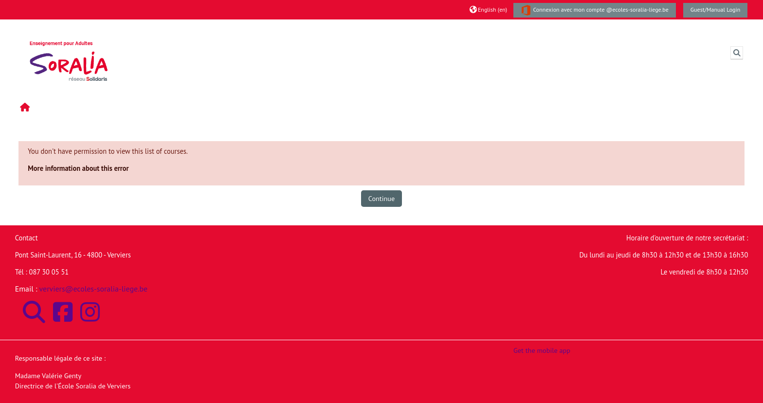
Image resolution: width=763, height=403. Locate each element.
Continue (381, 198)
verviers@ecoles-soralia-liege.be (93, 288)
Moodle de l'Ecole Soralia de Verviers (198, 29)
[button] (488, 9)
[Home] (68, 51)
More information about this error (78, 168)
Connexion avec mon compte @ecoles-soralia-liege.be (595, 10)
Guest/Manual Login (715, 9)
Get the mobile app (541, 350)
